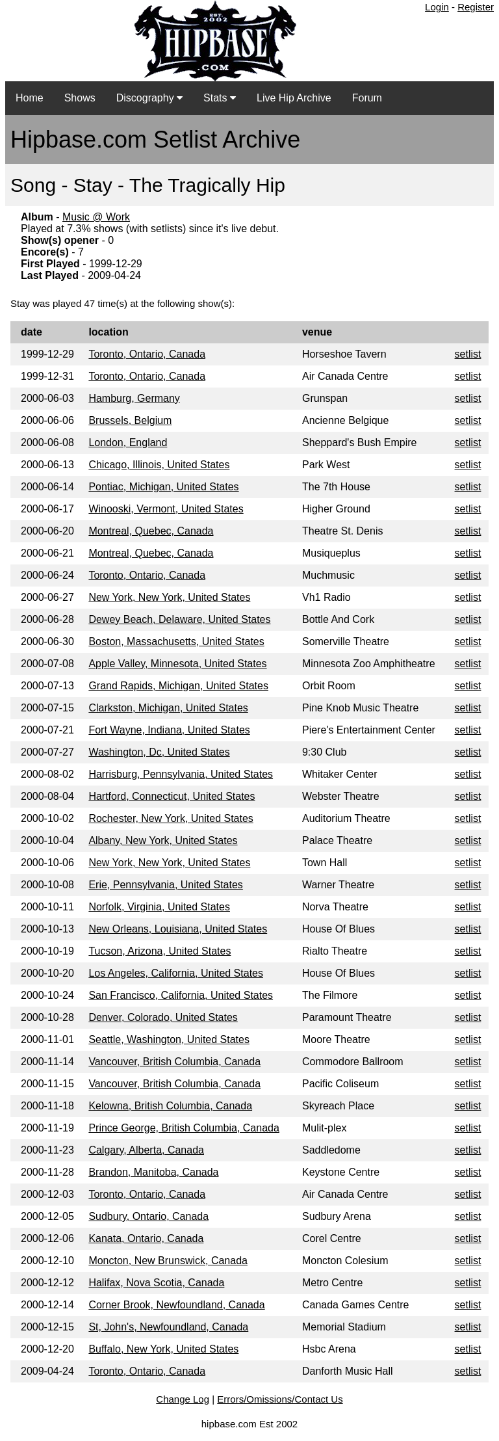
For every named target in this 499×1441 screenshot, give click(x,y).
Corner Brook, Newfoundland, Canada (176, 1304)
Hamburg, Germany (134, 398)
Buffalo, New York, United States (163, 1349)
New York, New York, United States (169, 597)
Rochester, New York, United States (170, 818)
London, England (127, 442)
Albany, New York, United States (162, 840)
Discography (149, 97)
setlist (468, 354)
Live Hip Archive (294, 97)
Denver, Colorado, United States (162, 1017)
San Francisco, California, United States (180, 995)
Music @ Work (96, 216)
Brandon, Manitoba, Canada (153, 1172)
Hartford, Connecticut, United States (171, 796)
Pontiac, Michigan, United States (163, 486)
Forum (367, 97)
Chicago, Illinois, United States (158, 464)
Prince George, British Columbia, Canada (183, 1127)
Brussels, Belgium (130, 420)
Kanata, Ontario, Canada (145, 1238)
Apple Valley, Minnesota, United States (177, 663)
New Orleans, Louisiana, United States (177, 928)
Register (475, 6)
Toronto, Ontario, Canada (146, 354)
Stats (219, 97)
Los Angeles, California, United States (175, 973)
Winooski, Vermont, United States (165, 508)
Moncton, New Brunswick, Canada (168, 1260)
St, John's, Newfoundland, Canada (168, 1326)
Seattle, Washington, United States (169, 1039)
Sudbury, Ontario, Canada (148, 1216)
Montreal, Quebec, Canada (150, 530)
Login (437, 6)
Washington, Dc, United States (158, 752)
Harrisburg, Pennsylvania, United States (180, 774)
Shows (80, 97)
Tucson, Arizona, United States (159, 951)
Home (30, 97)
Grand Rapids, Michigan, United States (178, 685)
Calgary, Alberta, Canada (146, 1150)
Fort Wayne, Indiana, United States (169, 729)
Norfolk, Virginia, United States (159, 906)
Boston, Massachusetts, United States (176, 641)
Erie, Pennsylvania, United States (165, 884)
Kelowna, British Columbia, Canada (170, 1105)
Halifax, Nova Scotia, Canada (156, 1282)
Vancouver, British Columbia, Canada (174, 1061)
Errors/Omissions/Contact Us (279, 1399)
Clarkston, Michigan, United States (168, 707)
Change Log (182, 1399)
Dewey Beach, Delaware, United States (179, 619)
